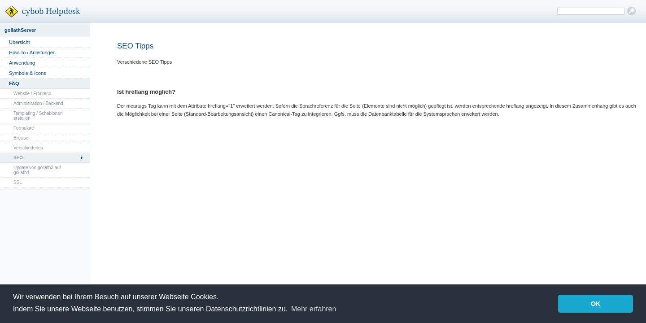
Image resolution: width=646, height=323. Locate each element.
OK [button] (596, 303)
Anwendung (22, 62)
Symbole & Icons (27, 73)
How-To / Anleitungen (32, 52)
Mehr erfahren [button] (313, 309)
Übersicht (19, 42)
